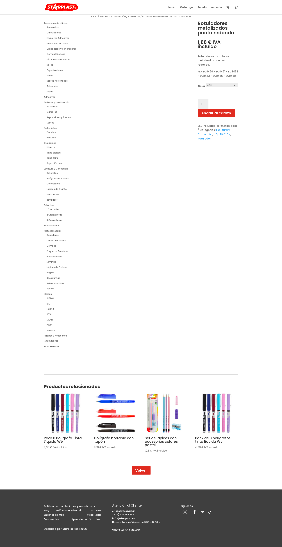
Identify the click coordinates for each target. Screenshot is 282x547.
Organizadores (55, 70)
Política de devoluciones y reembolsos (69, 506)
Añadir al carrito (216, 113)
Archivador (52, 106)
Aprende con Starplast (86, 520)
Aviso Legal (94, 515)
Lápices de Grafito (57, 189)
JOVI (49, 314)
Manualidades (52, 225)
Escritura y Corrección (113, 16)
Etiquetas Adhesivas (58, 38)
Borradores (53, 235)
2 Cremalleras (54, 214)
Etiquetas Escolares (57, 251)
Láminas (51, 261)
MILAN (50, 319)
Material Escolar (52, 230)
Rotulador (134, 16)
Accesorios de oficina (55, 23)
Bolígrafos (52, 173)
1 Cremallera (53, 209)
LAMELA (50, 309)
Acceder (216, 7)
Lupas (50, 91)
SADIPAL (51, 330)
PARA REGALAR (51, 346)
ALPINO (50, 298)
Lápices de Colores (57, 267)
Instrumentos (54, 256)
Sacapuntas (53, 278)
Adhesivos (49, 97)
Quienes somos (54, 515)
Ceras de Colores (56, 240)
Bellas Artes (50, 128)
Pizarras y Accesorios (55, 335)
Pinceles (51, 132)
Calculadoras (54, 32)
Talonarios (52, 86)
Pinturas (51, 137)
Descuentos (52, 520)
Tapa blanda (54, 152)
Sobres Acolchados (57, 80)
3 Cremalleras (54, 220)
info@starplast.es (123, 518)
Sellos (50, 75)
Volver (141, 470)
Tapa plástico (54, 163)
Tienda (202, 7)
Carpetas (52, 111)
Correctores (53, 183)
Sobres (50, 122)
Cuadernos (50, 143)
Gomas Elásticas (56, 54)
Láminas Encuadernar (58, 59)
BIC (48, 303)
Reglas (50, 272)
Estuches (49, 205)
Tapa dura (52, 157)
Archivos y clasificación (56, 102)
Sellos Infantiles (55, 283)
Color (201, 86)
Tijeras (50, 288)
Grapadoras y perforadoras (61, 48)
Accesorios (53, 27)
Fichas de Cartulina (57, 43)
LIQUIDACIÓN (51, 341)
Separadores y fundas (59, 117)
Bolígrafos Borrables (58, 178)
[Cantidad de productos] (203, 104)
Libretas (51, 147)
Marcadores (53, 194)
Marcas (48, 294)
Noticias (96, 511)
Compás (51, 245)
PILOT (50, 325)
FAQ (46, 511)
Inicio (172, 7)
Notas (50, 64)
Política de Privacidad (70, 511)
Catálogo (186, 7)
